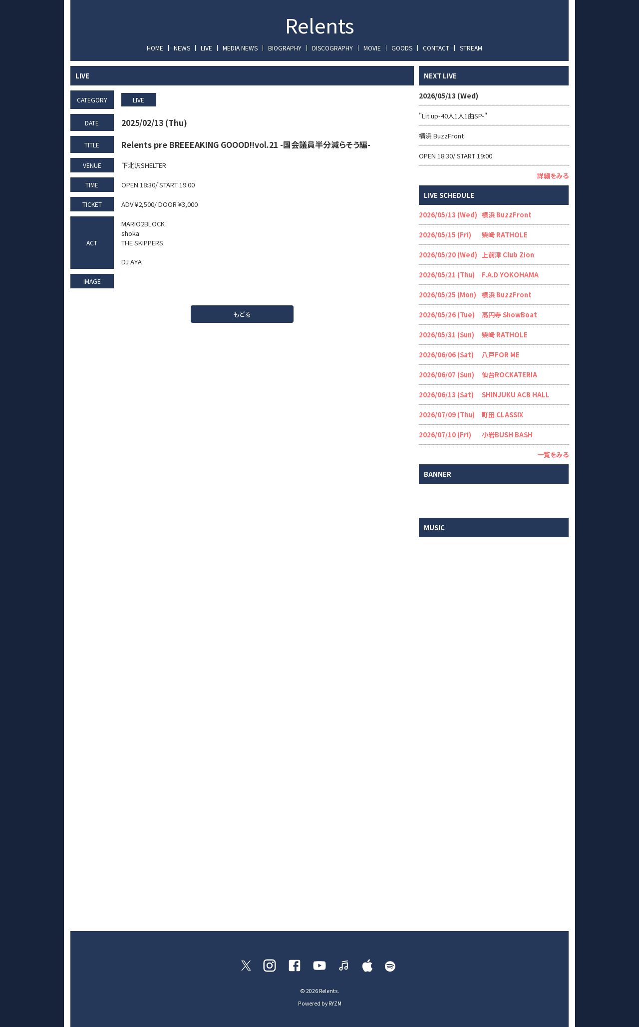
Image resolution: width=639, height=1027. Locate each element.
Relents (319, 24)
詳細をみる (553, 175)
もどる (242, 314)
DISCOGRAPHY (332, 47)
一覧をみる (553, 454)
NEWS (182, 47)
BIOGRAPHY (285, 47)
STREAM (471, 47)
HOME (155, 47)
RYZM (334, 1003)
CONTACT (436, 47)
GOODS (401, 47)
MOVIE (372, 47)
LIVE (206, 47)
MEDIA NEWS (240, 47)
